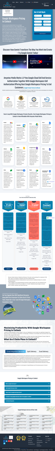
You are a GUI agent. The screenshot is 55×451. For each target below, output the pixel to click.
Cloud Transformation (39, 439)
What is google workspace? (11, 384)
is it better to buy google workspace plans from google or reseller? (18, 397)
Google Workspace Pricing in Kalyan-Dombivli (8, 422)
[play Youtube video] (14, 61)
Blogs (46, 442)
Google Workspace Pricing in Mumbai (21, 425)
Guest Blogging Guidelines (44, 449)
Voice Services (30, 438)
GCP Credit (51, 449)
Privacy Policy (23, 449)
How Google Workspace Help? (11, 388)
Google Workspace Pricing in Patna (21, 428)
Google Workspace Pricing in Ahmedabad (21, 416)
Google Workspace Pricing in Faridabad (8, 419)
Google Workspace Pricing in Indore (34, 419)
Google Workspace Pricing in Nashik (47, 425)
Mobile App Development (30, 441)
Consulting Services (31, 444)
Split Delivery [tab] (31, 351)
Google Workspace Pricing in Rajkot (47, 428)
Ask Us (8, 268)
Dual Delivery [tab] (43, 351)
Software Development (39, 445)
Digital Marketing (39, 442)
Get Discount (21, 268)
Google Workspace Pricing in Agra (8, 416)
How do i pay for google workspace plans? (14, 392)
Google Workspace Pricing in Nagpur (34, 425)
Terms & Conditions (17, 449)
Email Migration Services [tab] (15, 351)
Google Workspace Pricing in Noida (8, 428)
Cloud (27, 2)
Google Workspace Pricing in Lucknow (47, 422)
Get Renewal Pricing (8, 208)
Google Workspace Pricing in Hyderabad (21, 419)
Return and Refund (30, 449)
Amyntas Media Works (24, 448)
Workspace (34, 2)
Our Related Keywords (10, 401)
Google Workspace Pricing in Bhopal (47, 416)
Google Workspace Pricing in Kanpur (21, 422)
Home (13, 2)
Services (21, 2)
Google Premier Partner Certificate (32, 88)
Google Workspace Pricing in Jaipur (47, 419)
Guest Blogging (36, 449)
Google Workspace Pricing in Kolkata (34, 422)
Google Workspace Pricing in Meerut (8, 425)
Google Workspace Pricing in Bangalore (34, 416)
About (17, 2)
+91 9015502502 (46, 5)
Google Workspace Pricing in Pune (34, 428)
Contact (13, 6)
